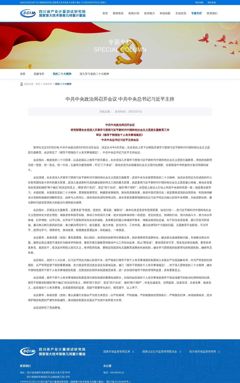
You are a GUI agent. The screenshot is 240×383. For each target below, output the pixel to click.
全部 (22, 73)
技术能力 (149, 13)
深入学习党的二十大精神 (94, 73)
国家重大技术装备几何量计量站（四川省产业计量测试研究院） (53, 13)
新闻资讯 (118, 13)
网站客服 (212, 2)
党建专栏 (39, 73)
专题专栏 (196, 13)
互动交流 (181, 13)
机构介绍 (133, 13)
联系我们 (212, 13)
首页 (105, 13)
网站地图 (199, 2)
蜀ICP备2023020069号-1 (118, 381)
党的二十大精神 (62, 73)
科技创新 (165, 13)
